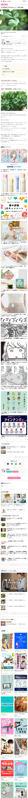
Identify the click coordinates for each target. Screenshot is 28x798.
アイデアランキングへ (14, 564)
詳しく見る (15, 471)
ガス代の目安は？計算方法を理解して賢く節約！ (16, 451)
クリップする (23, 4)
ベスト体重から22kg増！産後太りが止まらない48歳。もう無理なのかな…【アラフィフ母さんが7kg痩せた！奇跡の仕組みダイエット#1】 (14, 388)
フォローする (9, 471)
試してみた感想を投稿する (14, 477)
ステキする (24, 36)
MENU (24, 1)
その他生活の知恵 (4, 4)
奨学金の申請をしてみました (7, 138)
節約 (2, 485)
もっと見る (14, 613)
